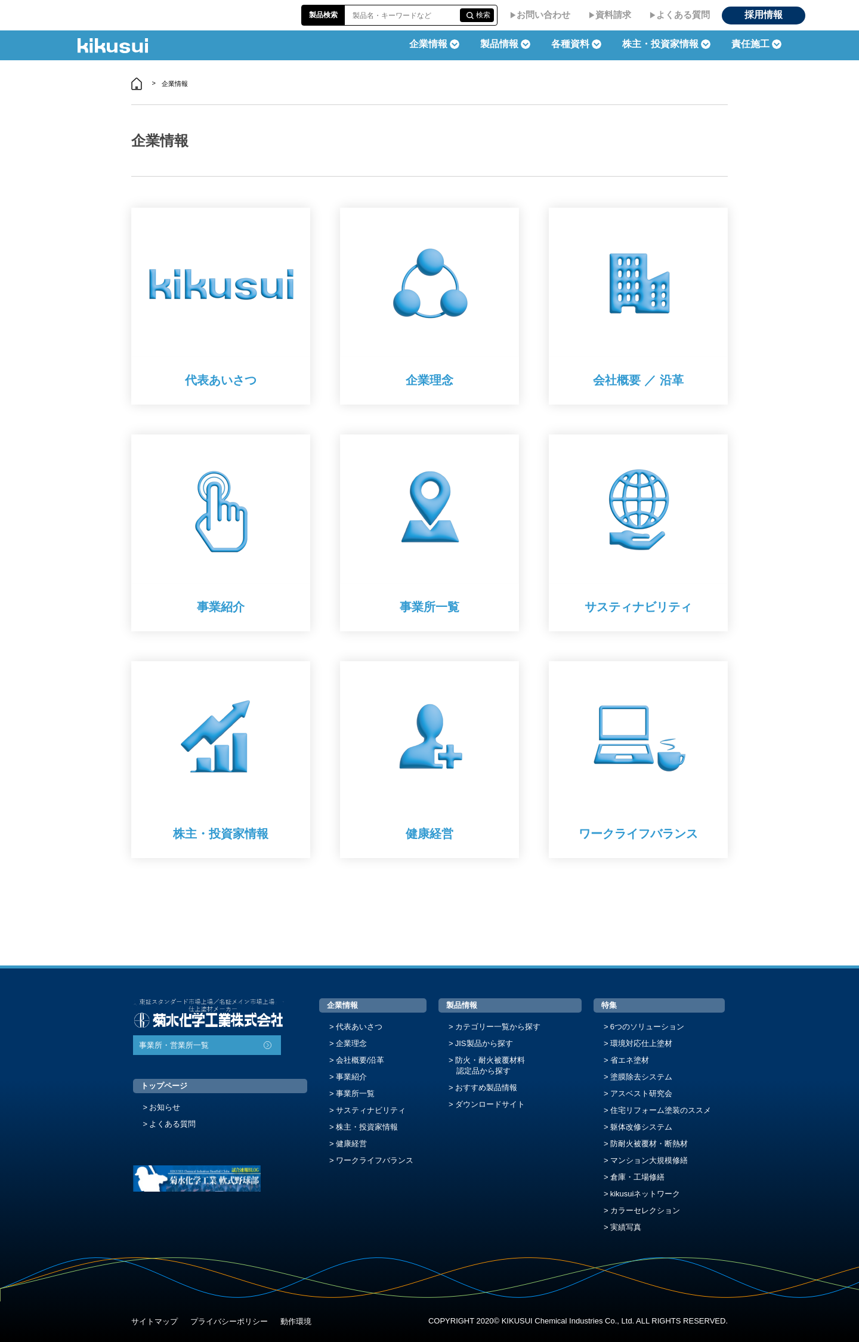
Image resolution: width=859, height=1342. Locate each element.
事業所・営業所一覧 (174, 1045)
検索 (483, 15)
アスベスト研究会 (641, 1093)
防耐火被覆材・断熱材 (649, 1143)
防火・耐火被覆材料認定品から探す (490, 1065)
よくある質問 (683, 15)
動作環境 (295, 1321)
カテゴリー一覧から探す (497, 1026)
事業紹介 (351, 1076)
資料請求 (613, 15)
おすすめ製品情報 (486, 1087)
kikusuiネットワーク (645, 1193)
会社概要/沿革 (360, 1060)
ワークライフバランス (374, 1160)
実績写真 (625, 1227)
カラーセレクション (645, 1210)
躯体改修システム (641, 1126)
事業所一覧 (355, 1093)
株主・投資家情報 (367, 1126)
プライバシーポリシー (229, 1321)
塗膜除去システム (641, 1076)
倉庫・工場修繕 (637, 1177)
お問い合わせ (543, 15)
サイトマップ (154, 1321)
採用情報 (763, 15)
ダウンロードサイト (490, 1104)
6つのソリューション (647, 1026)
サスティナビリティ (371, 1110)
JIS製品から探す (484, 1043)
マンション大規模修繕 (649, 1160)
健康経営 (351, 1143)
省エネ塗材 (629, 1060)
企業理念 (351, 1043)
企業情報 (342, 1005)
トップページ (164, 1085)
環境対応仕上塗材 (641, 1043)
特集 (609, 1005)
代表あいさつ (359, 1026)
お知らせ (164, 1107)
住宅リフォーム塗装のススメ (660, 1110)
